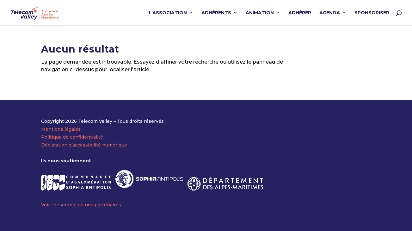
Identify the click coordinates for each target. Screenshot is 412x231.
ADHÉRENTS (216, 13)
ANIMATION (260, 13)
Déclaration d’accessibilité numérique (84, 145)
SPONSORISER (371, 13)
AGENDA (329, 13)
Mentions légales (61, 129)
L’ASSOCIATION (168, 13)
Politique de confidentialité (72, 137)
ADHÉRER (299, 13)
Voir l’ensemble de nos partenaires (81, 205)
